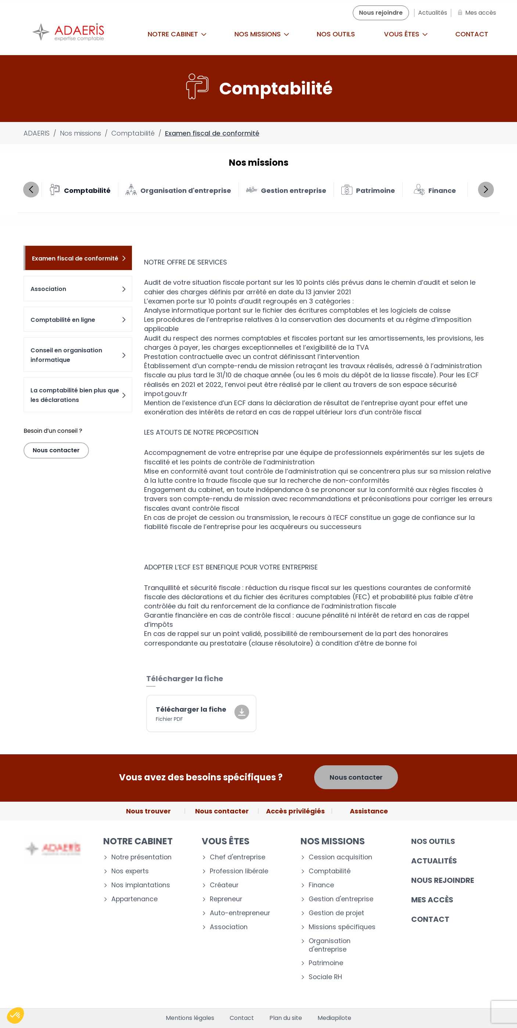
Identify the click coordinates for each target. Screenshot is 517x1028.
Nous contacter (56, 450)
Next (486, 189)
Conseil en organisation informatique (78, 355)
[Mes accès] (475, 13)
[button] (15, 1015)
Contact (471, 34)
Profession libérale (239, 871)
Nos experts (130, 871)
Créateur (224, 885)
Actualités (434, 861)
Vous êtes (406, 34)
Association (78, 289)
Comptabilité (330, 871)
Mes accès (432, 900)
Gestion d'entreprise (341, 899)
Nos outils (336, 34)
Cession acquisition (340, 857)
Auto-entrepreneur (240, 913)
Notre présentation (141, 857)
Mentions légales (190, 1018)
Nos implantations (140, 885)
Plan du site (285, 1018)
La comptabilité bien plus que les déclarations (78, 395)
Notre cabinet (177, 34)
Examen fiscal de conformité (79, 258)
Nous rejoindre (442, 880)
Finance (321, 885)
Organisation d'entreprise (330, 945)
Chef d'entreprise (237, 857)
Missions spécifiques (342, 927)
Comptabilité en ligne (78, 320)
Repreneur (226, 899)
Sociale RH (325, 977)
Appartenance (134, 899)
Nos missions (261, 34)
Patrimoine (326, 963)
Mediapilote (334, 1018)
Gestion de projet (336, 913)
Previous (31, 189)
